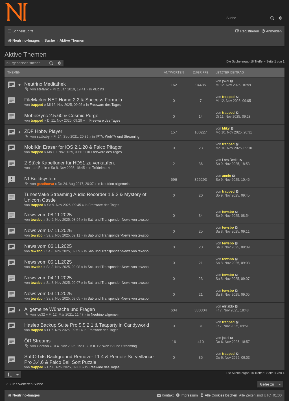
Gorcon (43, 346)
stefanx (43, 89)
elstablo (228, 306)
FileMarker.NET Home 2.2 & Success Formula (73, 100)
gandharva (45, 184)
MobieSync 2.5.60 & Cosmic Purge (61, 115)
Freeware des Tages (105, 105)
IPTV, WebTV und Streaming (117, 137)
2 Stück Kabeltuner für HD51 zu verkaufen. (69, 163)
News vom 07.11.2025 (48, 230)
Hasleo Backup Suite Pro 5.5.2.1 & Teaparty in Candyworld (86, 325)
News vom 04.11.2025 (48, 277)
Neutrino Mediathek (45, 84)
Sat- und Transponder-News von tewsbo (118, 220)
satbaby (43, 137)
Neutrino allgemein (115, 184)
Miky (226, 128)
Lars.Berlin (39, 168)
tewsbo (37, 220)
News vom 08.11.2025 (48, 214)
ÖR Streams (37, 341)
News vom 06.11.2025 (48, 246)
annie (226, 176)
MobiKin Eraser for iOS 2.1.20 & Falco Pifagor (73, 147)
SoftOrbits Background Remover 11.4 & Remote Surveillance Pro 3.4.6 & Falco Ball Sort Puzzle (89, 359)
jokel (225, 81)
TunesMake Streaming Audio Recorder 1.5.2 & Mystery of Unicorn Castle (85, 197)
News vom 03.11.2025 (48, 293)
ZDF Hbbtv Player (43, 131)
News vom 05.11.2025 (48, 262)
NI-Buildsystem (40, 178)
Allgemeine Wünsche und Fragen (59, 309)
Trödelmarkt (101, 168)
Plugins (98, 89)
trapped (37, 105)
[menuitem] (271, 31)
